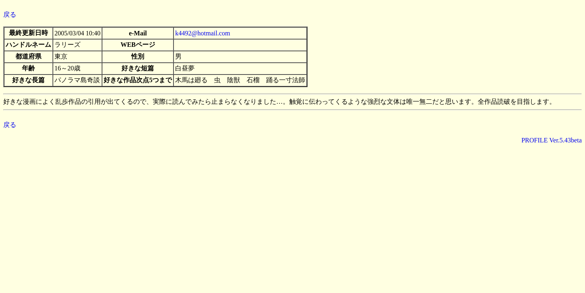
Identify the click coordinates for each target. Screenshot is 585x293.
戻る (9, 14)
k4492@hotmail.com (202, 33)
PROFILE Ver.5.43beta (551, 140)
